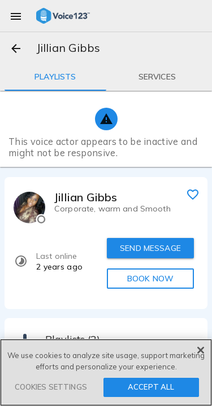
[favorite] (192, 194)
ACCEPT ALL (151, 386)
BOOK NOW (150, 278)
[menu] (16, 16)
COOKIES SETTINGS (51, 386)
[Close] (200, 350)
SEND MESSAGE (150, 248)
